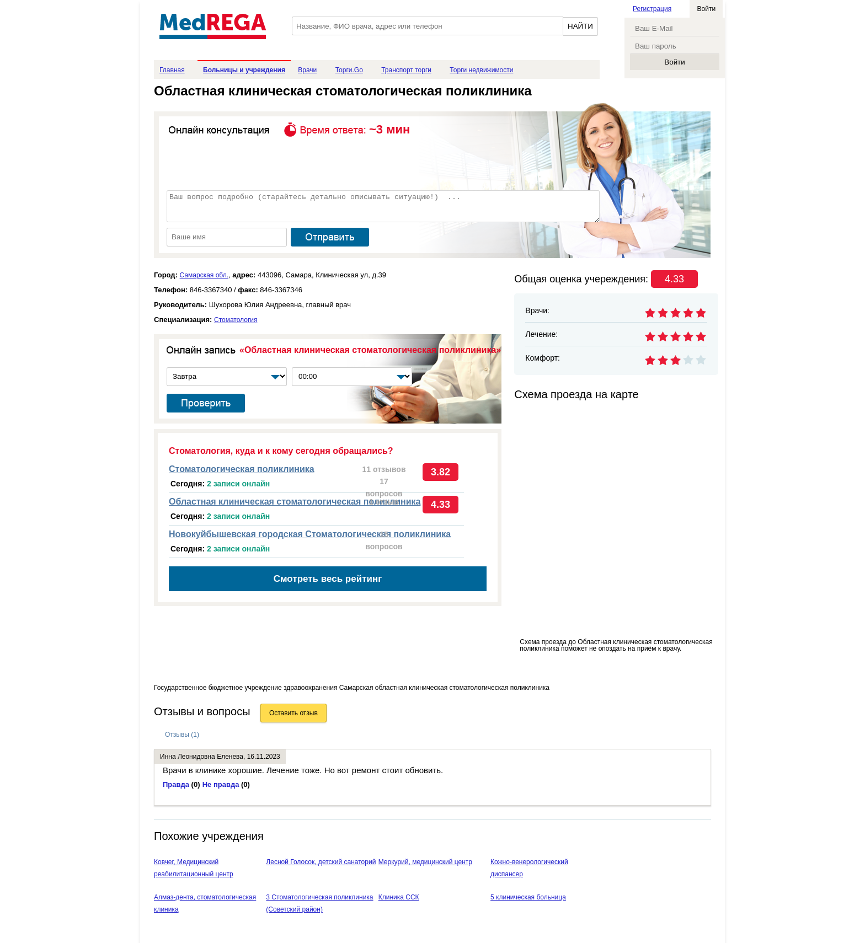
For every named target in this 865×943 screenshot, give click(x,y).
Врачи (307, 70)
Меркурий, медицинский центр (425, 862)
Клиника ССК (398, 897)
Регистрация (652, 9)
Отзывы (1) (182, 734)
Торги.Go (349, 70)
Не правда (226, 784)
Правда (181, 784)
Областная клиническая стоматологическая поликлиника (294, 501)
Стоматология (236, 320)
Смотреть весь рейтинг (328, 579)
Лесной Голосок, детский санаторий (321, 862)
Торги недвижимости (481, 70)
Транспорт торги (406, 70)
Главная (172, 70)
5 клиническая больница (528, 897)
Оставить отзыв (293, 713)
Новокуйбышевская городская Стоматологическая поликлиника (310, 534)
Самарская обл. (204, 275)
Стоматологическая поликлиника (241, 469)
